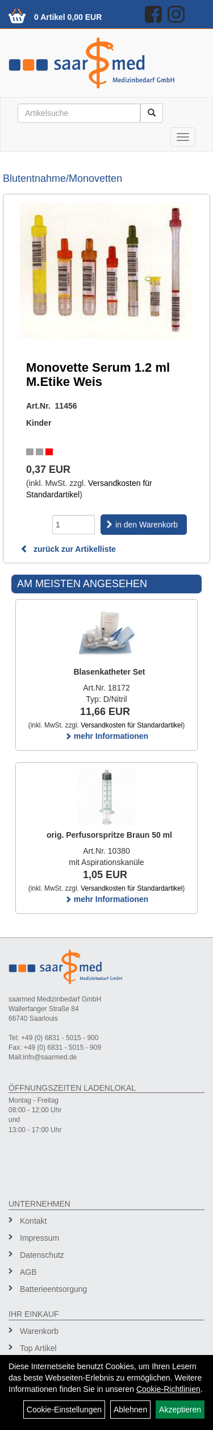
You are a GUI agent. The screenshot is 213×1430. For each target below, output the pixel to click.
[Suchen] (151, 113)
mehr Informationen (106, 736)
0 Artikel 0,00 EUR (68, 17)
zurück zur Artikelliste (68, 549)
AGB (28, 1272)
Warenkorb (39, 1331)
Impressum (39, 1237)
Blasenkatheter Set (109, 671)
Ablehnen (130, 1409)
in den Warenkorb (146, 524)
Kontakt (33, 1220)
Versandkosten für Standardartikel (131, 725)
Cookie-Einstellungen (64, 1409)
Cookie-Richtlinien (168, 1389)
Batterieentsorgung (53, 1289)
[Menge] (73, 524)
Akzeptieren (180, 1409)
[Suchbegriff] (79, 113)
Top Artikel (38, 1348)
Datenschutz (42, 1254)
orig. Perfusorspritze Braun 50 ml (109, 834)
